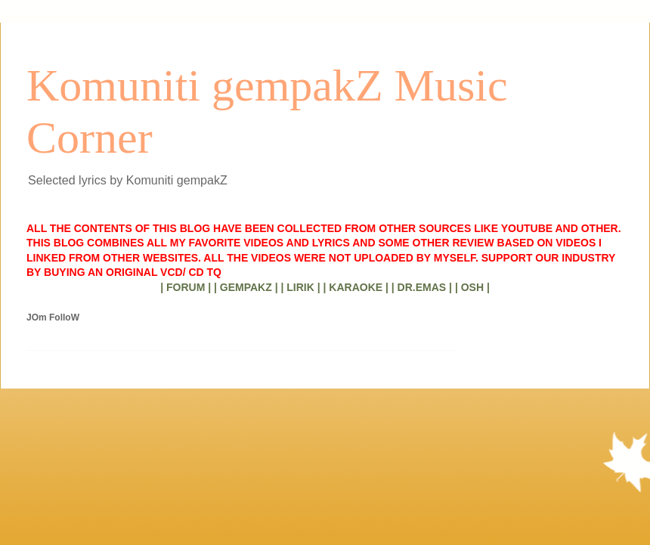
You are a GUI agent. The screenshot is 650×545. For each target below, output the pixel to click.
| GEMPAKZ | (246, 287)
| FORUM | (185, 287)
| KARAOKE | (355, 287)
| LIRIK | (300, 287)
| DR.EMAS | (422, 287)
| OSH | (472, 287)
